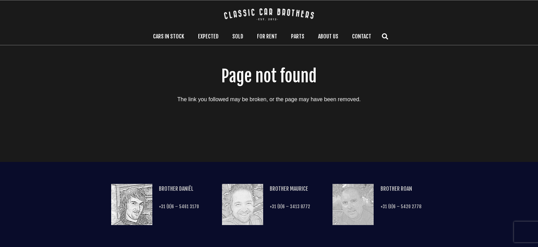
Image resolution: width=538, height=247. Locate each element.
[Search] (385, 36)
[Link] (269, 14)
